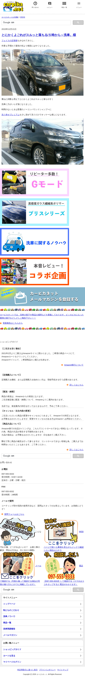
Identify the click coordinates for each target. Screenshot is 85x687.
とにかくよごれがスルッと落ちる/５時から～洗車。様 (39, 35)
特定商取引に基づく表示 (27, 670)
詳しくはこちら (76, 385)
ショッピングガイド (12, 649)
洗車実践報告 (9, 629)
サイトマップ (62, 670)
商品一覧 (7, 622)
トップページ (9, 604)
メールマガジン (10, 635)
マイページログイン (12, 662)
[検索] (36, 22)
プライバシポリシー (47, 670)
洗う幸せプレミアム (10, 115)
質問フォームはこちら (14, 514)
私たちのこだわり (11, 610)
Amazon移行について (73, 365)
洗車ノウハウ (9, 616)
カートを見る (9, 656)
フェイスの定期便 (9, 40)
